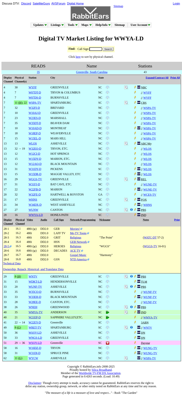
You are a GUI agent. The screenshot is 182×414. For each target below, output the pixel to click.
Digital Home (75, 3)
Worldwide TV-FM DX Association (100, 373)
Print (177, 219)
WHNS (147, 204)
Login (176, 3)
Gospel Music (78, 255)
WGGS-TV (150, 246)
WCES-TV (149, 194)
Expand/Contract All (157, 77)
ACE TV (75, 250)
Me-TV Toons (78, 233)
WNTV (147, 327)
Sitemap (118, 6)
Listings (56, 24)
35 (38, 72)
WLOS (147, 148)
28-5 (7, 246)
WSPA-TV (149, 108)
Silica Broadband (102, 369)
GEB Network (78, 241)
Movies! (75, 228)
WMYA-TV (150, 317)
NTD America (78, 259)
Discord (26, 3)
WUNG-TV (150, 348)
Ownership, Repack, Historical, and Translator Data (33, 269)
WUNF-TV (150, 292)
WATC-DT (150, 237)
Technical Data (12, 263)
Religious (75, 237)
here (78, 56)
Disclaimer (34, 382)
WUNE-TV (150, 184)
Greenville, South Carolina (91, 72)
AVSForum (58, 3)
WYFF (147, 92)
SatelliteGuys (41, 3)
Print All (175, 77)
